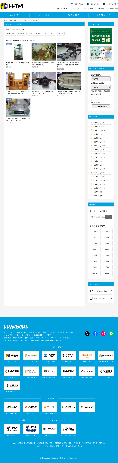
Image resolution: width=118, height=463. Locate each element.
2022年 (99, 138)
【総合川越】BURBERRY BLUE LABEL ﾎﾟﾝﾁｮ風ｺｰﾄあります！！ (68, 93)
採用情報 (101, 9)
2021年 (99, 142)
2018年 (99, 153)
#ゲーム (61, 34)
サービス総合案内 (98, 290)
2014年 (99, 169)
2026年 (99, 123)
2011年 (99, 180)
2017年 (99, 157)
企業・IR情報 (88, 9)
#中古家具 (11, 34)
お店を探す (13, 20)
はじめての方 (94, 4)
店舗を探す (14, 15)
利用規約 (102, 443)
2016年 (99, 161)
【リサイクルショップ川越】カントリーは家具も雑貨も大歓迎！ (18, 93)
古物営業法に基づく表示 (44, 443)
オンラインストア (112, 4)
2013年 (99, 173)
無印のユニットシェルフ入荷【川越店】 (17, 64)
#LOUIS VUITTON (34, 34)
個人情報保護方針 (29, 443)
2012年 (99, 176)
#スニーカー (49, 34)
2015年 (99, 165)
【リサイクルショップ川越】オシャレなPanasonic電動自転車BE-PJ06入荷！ (69, 65)
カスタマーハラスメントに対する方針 (48, 446)
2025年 (99, 126)
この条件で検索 (101, 106)
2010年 (99, 184)
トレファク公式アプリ (100, 298)
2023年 (99, 134)
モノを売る (44, 15)
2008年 (98, 192)
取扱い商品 (73, 15)
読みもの (76, 9)
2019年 (99, 149)
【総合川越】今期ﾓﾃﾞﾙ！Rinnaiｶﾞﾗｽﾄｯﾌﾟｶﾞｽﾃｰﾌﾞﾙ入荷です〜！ (18, 119)
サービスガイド (63, 9)
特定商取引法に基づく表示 (62, 443)
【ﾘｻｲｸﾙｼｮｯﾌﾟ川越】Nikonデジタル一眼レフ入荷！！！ (43, 93)
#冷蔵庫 (21, 34)
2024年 (99, 130)
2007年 (97, 196)
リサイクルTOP (4, 20)
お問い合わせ (78, 446)
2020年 (99, 146)
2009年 (99, 188)
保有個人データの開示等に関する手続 (85, 443)
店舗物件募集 (113, 9)
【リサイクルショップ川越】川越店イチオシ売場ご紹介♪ (44, 64)
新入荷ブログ (103, 15)
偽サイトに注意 (67, 446)
